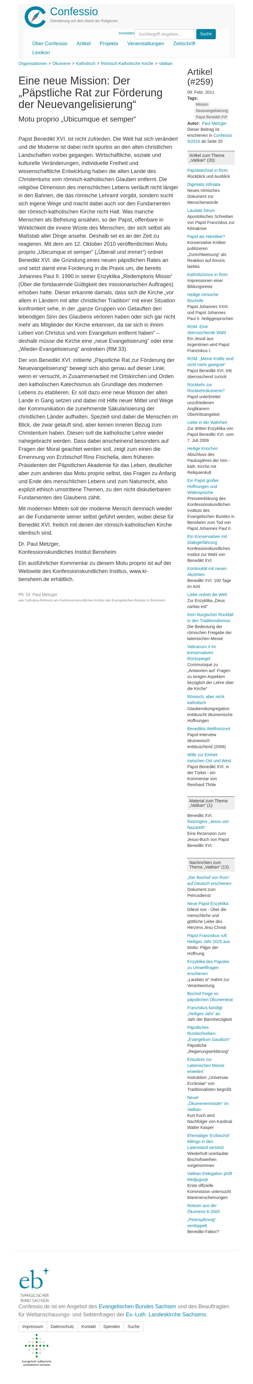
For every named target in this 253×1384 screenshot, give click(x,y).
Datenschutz (62, 1326)
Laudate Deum (201, 210)
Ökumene (62, 63)
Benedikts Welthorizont (208, 728)
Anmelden (127, 33)
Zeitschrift (184, 43)
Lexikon (41, 52)
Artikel (84, 43)
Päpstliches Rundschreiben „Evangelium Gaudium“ (208, 1033)
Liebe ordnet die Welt (207, 594)
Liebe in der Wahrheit (207, 422)
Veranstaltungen (145, 43)
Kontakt (89, 1326)
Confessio (74, 11)
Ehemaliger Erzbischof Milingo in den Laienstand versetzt (208, 1141)
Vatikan (166, 63)
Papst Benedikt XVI (211, 117)
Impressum (33, 1326)
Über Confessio (50, 43)
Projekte (109, 43)
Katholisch (86, 63)
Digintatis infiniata (203, 184)
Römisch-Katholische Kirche (127, 63)
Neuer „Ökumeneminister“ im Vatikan (208, 1103)
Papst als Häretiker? (206, 236)
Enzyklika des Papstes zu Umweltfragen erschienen (208, 967)
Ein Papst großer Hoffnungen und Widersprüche (203, 486)
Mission (202, 104)
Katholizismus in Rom (207, 274)
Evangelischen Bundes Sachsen (137, 1306)
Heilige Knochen (202, 448)
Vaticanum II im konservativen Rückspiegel (201, 652)
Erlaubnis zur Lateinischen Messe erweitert (205, 1065)
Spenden (111, 1326)
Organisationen (33, 63)
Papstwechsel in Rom (207, 170)
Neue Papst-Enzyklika (207, 903)
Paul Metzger (214, 123)
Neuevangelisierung (212, 111)
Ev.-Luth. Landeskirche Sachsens (166, 1315)
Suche (134, 1326)
